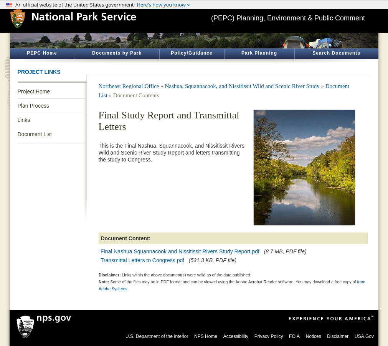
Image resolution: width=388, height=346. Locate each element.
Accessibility (235, 336)
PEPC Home (42, 53)
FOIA (294, 336)
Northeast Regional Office (129, 86)
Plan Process (33, 106)
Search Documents (336, 53)
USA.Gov (364, 336)
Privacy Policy (268, 336)
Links (24, 120)
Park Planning (259, 53)
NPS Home (205, 336)
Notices (313, 336)
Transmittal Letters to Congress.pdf (142, 260)
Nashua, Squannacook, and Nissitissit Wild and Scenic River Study (242, 86)
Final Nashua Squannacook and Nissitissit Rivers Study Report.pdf (180, 251)
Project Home (34, 91)
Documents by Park (117, 53)
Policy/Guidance (191, 53)
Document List (35, 134)
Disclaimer (337, 336)
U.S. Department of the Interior (156, 336)
